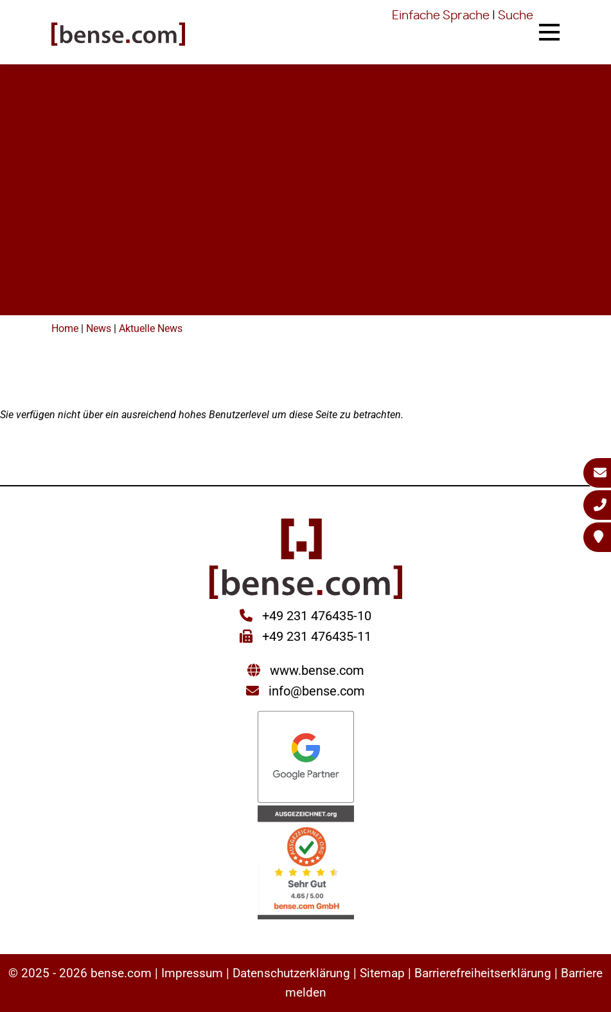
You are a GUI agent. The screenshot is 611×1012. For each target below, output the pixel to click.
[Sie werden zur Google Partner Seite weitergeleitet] (306, 758)
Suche (515, 16)
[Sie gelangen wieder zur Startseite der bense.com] (118, 35)
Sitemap (382, 973)
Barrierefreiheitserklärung (482, 973)
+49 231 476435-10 (315, 615)
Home (64, 328)
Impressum (192, 973)
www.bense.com (317, 670)
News (98, 328)
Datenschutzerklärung (291, 973)
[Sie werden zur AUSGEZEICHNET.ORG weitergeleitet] (306, 863)
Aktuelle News (150, 328)
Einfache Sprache (441, 16)
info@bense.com (317, 691)
